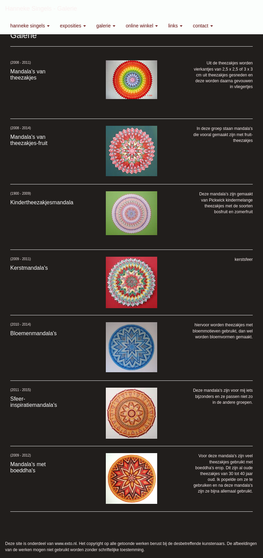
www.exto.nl (66, 543)
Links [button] (175, 25)
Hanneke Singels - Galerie (41, 8)
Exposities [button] (73, 25)
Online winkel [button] (142, 25)
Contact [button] (203, 25)
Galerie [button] (105, 25)
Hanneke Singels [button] (30, 25)
